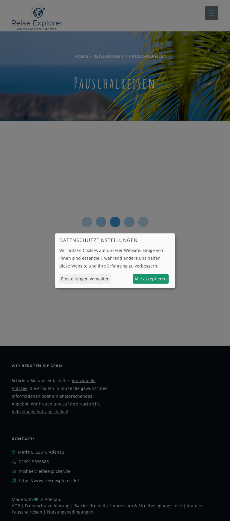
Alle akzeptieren (150, 279)
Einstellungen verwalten (85, 279)
